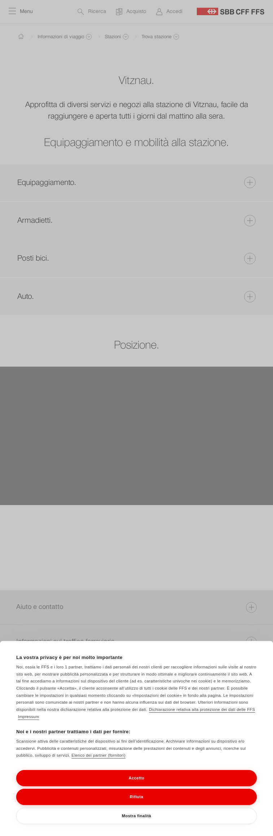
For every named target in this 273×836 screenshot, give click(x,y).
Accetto (136, 786)
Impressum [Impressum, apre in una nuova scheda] (28, 725)
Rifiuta (136, 805)
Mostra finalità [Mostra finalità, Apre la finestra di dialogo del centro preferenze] (136, 824)
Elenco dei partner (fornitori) (99, 764)
